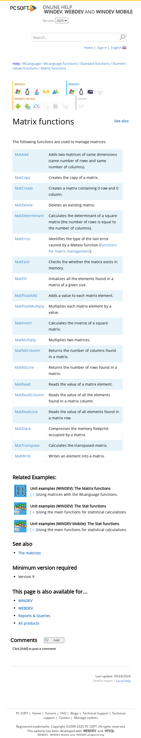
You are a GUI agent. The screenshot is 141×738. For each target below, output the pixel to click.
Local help (123, 681)
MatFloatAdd (26, 295)
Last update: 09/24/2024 (113, 676)
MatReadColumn (29, 394)
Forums (50, 713)
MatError (22, 238)
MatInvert (23, 323)
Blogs (74, 713)
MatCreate (24, 188)
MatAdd (22, 154)
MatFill (21, 278)
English (116, 47)
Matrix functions (53, 68)
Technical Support (95, 713)
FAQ (63, 713)
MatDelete (24, 205)
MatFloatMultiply (29, 306)
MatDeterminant (29, 215)
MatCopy (22, 177)
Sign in (102, 47)
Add (51, 640)
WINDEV (25, 600)
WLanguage (32, 63)
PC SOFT (22, 713)
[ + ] (33, 494)
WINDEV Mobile (59, 734)
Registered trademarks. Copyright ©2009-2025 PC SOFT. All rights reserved (70, 726)
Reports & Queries (34, 615)
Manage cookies (86, 717)
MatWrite (23, 456)
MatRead (22, 384)
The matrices (29, 553)
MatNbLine (24, 367)
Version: (49, 20)
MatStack (23, 428)
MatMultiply (25, 339)
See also (121, 121)
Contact (64, 717)
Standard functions (95, 63)
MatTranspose (27, 445)
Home (88, 47)
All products (28, 623)
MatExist (22, 261)
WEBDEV (25, 608)
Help (16, 63)
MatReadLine (26, 411)
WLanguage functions (60, 63)
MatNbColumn (27, 350)
